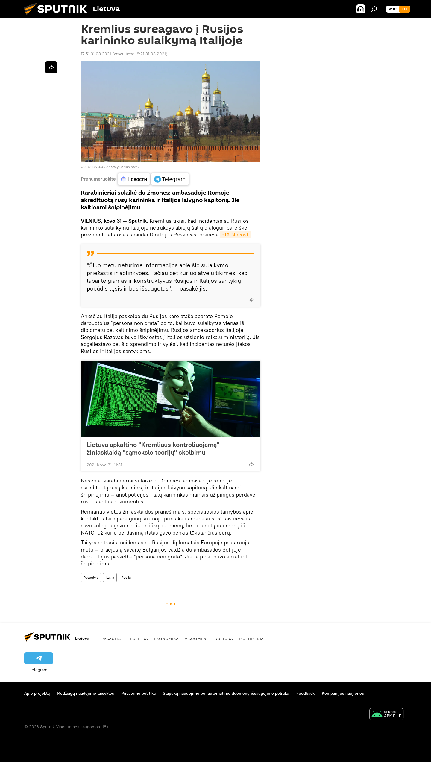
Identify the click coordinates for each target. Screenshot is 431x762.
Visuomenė (197, 638)
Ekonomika (166, 638)
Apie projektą (37, 693)
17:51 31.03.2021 (96, 53)
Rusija (126, 577)
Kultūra (224, 638)
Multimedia (251, 638)
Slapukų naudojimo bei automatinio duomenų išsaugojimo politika (226, 693)
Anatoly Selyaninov (121, 166)
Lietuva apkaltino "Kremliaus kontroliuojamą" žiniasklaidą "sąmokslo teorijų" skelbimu (153, 448)
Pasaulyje (91, 577)
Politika (139, 638)
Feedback (305, 693)
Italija (110, 577)
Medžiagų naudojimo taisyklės (85, 693)
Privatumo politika (138, 693)
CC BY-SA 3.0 (92, 166)
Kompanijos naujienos (343, 693)
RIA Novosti (235, 234)
